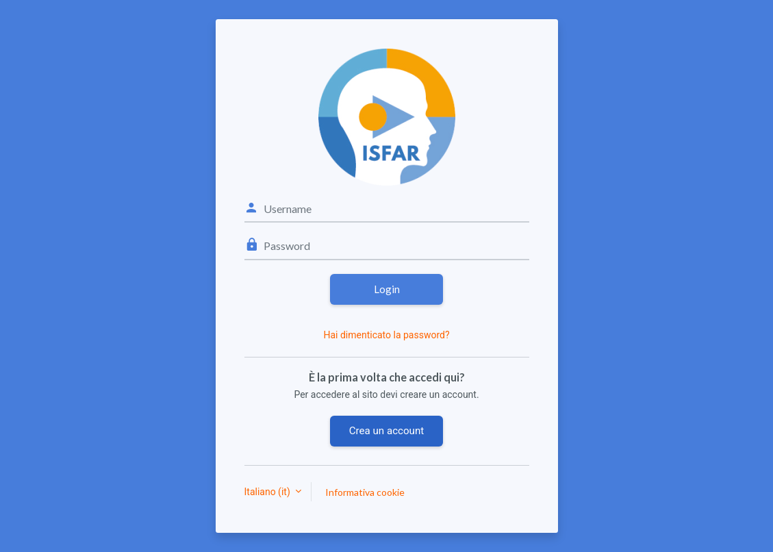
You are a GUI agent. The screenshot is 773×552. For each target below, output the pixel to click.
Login (387, 289)
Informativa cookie (365, 492)
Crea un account (386, 431)
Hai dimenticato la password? (386, 334)
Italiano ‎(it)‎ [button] (268, 491)
